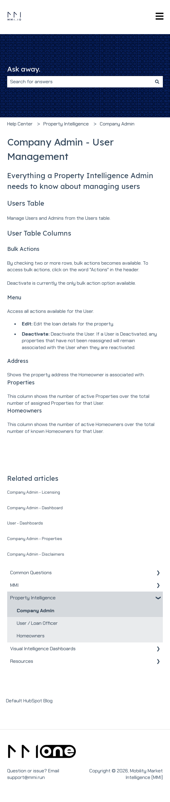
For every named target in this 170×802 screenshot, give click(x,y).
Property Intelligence (66, 124)
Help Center (20, 124)
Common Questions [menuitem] (31, 572)
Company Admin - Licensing (33, 492)
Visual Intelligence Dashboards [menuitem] (43, 648)
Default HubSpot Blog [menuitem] (29, 701)
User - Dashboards (25, 523)
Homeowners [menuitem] (31, 636)
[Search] (157, 81)
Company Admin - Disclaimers (35, 554)
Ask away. (23, 69)
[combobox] (79, 81)
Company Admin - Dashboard (35, 507)
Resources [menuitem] (21, 661)
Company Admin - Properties (34, 538)
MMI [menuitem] (14, 585)
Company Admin (117, 124)
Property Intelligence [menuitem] (33, 598)
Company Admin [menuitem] (35, 610)
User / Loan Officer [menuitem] (37, 623)
